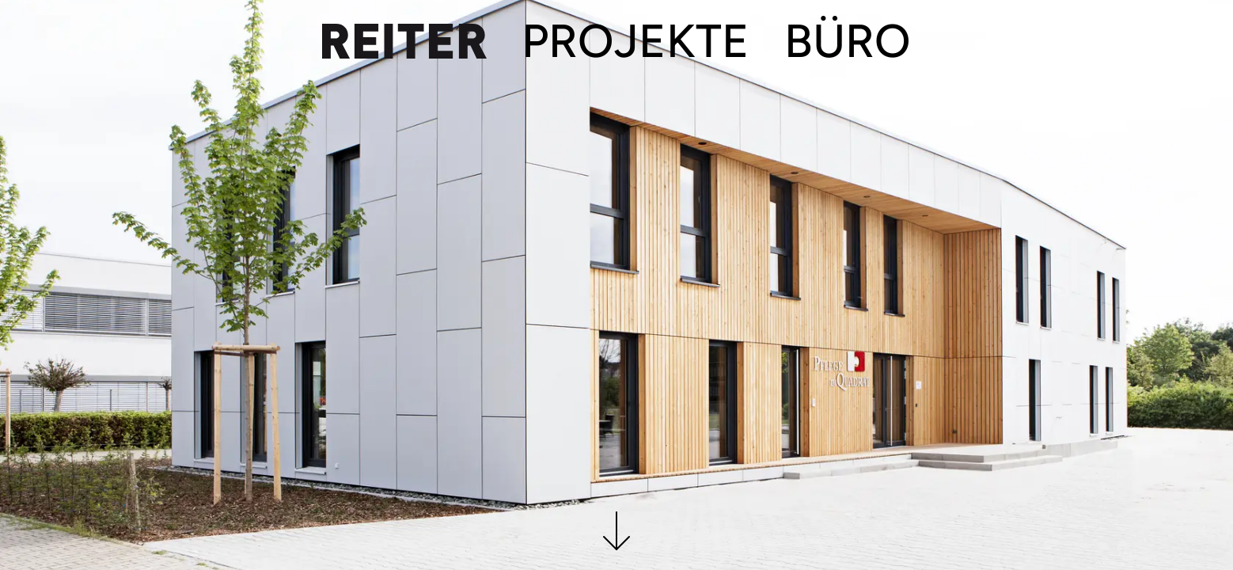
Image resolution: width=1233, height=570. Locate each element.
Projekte (635, 41)
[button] (616, 540)
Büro (847, 41)
